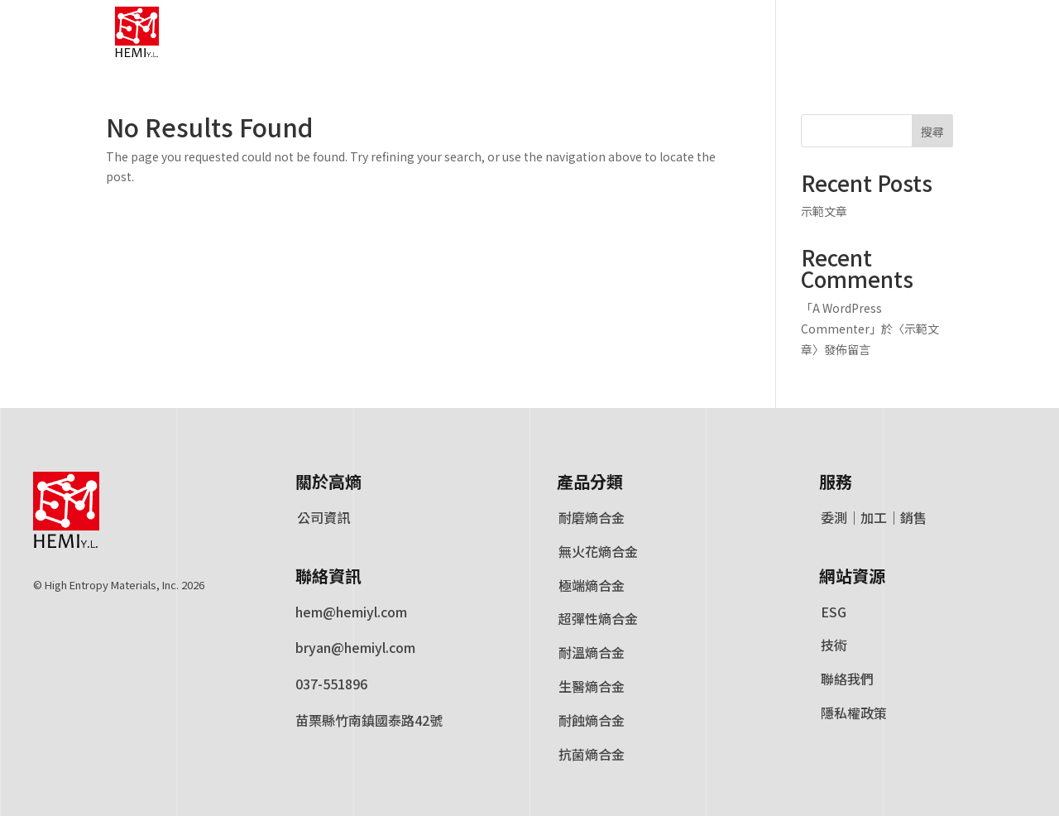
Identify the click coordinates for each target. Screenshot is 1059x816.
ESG (833, 612)
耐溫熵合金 (591, 653)
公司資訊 (323, 518)
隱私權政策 (853, 713)
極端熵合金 (591, 586)
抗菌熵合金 (591, 755)
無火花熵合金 (597, 552)
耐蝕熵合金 (591, 721)
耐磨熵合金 (591, 518)
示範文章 (824, 211)
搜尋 (932, 131)
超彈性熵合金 (597, 619)
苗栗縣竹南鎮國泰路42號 (369, 720)
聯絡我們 (846, 679)
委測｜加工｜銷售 (873, 518)
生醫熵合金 (591, 687)
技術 (833, 645)
